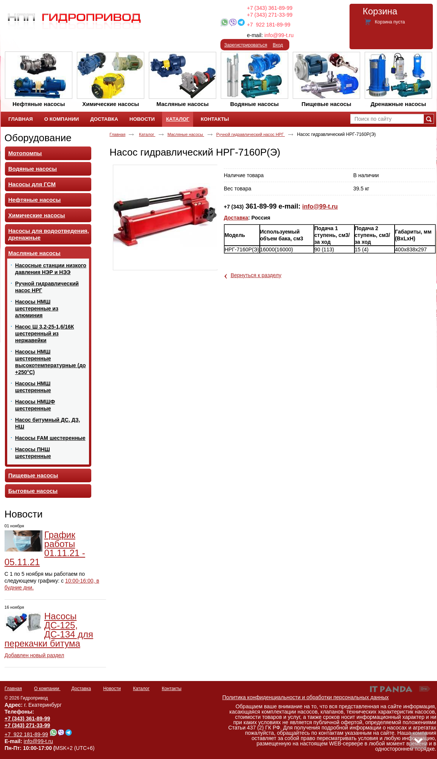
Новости (24, 514)
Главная (117, 134)
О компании (47, 688)
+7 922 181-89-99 (268, 25)
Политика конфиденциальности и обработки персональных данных (305, 697)
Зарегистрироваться (245, 45)
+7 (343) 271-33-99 (269, 15)
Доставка (236, 218)
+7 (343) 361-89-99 (269, 8)
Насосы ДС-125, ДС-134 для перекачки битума (49, 629)
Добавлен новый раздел (34, 655)
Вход (278, 45)
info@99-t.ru (278, 35)
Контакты (171, 688)
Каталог (177, 119)
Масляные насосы (185, 134)
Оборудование (38, 137)
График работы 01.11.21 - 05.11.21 (45, 548)
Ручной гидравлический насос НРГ (250, 134)
